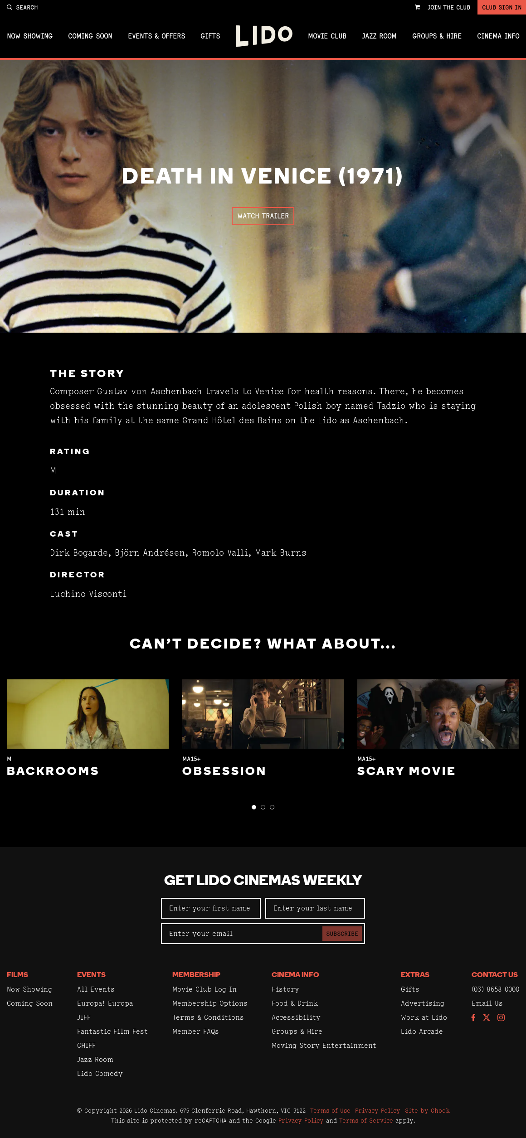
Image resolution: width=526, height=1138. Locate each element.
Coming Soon (90, 36)
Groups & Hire (437, 36)
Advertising (422, 1003)
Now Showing (30, 36)
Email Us (487, 1003)
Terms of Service (366, 1120)
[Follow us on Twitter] (486, 1018)
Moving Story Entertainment (324, 1045)
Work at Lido (424, 1017)
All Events (96, 989)
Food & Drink (295, 1003)
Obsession (224, 772)
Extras (415, 975)
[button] (254, 807)
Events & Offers (156, 36)
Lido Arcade (422, 1031)
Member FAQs (195, 1031)
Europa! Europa (105, 1003)
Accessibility (296, 1017)
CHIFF (86, 1045)
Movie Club (327, 36)
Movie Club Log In (204, 989)
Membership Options (210, 1003)
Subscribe (342, 933)
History (285, 989)
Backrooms (53, 772)
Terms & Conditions (208, 1017)
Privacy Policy (377, 1110)
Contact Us (495, 975)
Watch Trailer (263, 216)
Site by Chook (427, 1110)
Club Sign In (501, 7)
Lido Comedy (100, 1073)
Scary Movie (407, 772)
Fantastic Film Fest (112, 1031)
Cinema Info (498, 36)
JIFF (84, 1017)
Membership (196, 975)
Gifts (210, 36)
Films (17, 975)
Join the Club (449, 7)
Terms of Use (330, 1110)
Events (91, 975)
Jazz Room (379, 36)
